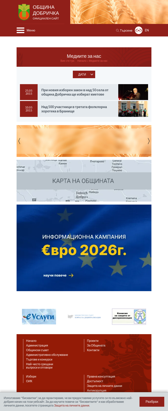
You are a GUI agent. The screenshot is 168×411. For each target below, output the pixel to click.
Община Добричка (46, 12)
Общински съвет (37, 350)
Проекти (93, 340)
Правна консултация (101, 376)
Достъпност (95, 381)
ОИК (29, 381)
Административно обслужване (47, 354)
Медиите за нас (98, 60)
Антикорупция (96, 390)
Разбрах (151, 402)
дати (82, 74)
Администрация (37, 345)
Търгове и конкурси (39, 359)
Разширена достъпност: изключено (138, 30)
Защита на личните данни (104, 385)
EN (147, 30)
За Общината (96, 345)
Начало (82, 60)
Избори (31, 376)
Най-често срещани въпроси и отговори (39, 365)
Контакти (93, 350)
